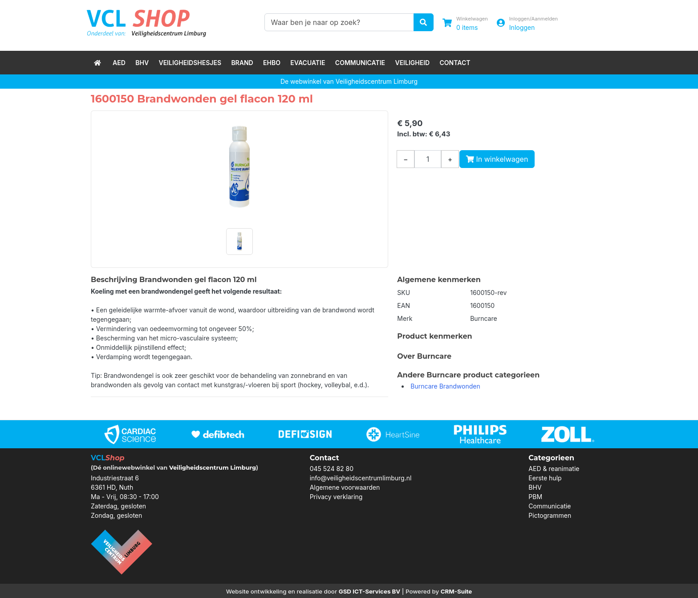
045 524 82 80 (331, 468)
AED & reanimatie (553, 468)
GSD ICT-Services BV (370, 591)
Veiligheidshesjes (189, 62)
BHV (142, 62)
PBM (535, 496)
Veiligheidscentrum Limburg (212, 467)
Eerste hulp (544, 478)
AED (119, 62)
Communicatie (360, 62)
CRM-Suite (456, 591)
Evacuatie (307, 62)
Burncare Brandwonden (445, 386)
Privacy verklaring (336, 496)
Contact (455, 62)
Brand (242, 62)
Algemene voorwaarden (345, 487)
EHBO (271, 62)
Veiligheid (412, 62)
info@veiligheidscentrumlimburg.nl (361, 478)
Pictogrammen (549, 515)
